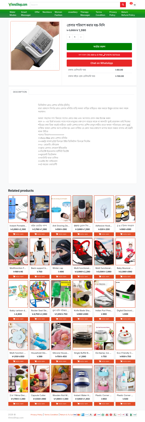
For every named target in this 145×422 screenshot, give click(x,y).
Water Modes (13, 13)
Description (20, 92)
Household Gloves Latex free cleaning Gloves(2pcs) (39, 353)
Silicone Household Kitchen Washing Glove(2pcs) (61, 353)
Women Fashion (58, 13)
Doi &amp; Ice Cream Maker (104, 353)
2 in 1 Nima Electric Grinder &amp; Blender (18, 395)
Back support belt (39, 268)
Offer (37, 12)
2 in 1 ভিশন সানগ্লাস (125, 225)
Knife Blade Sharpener (82, 310)
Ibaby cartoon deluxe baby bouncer (18, 310)
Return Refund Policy (128, 13)
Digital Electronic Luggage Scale (125, 310)
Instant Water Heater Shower (82, 395)
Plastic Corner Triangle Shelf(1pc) (125, 395)
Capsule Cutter (38, 395)
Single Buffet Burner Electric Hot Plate (82, 353)
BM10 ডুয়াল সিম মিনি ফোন (82, 225)
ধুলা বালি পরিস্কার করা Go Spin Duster (61, 310)
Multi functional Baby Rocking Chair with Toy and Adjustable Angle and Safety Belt (82, 268)
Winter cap (58, 268)
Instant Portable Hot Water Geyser (18, 225)
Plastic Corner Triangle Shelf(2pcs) (104, 395)
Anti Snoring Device (61, 225)
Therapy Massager (85, 13)
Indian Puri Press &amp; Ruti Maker (104, 310)
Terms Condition (100, 13)
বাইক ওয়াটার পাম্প (39, 225)
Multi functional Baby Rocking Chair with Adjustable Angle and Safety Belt (104, 268)
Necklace (47, 12)
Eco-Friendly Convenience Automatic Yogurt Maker (125, 353)
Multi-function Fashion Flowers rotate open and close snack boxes (18, 353)
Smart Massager (26, 13)
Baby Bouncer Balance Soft (125, 268)
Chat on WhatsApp (101, 63)
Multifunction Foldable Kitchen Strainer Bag (18, 268)
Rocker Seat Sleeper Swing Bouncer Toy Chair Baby (39, 310)
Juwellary (72, 12)
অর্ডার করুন (99, 46)
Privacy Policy (113, 13)
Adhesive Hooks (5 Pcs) (104, 225)
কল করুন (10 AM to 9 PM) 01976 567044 (99, 55)
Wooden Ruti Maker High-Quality (61, 395)
